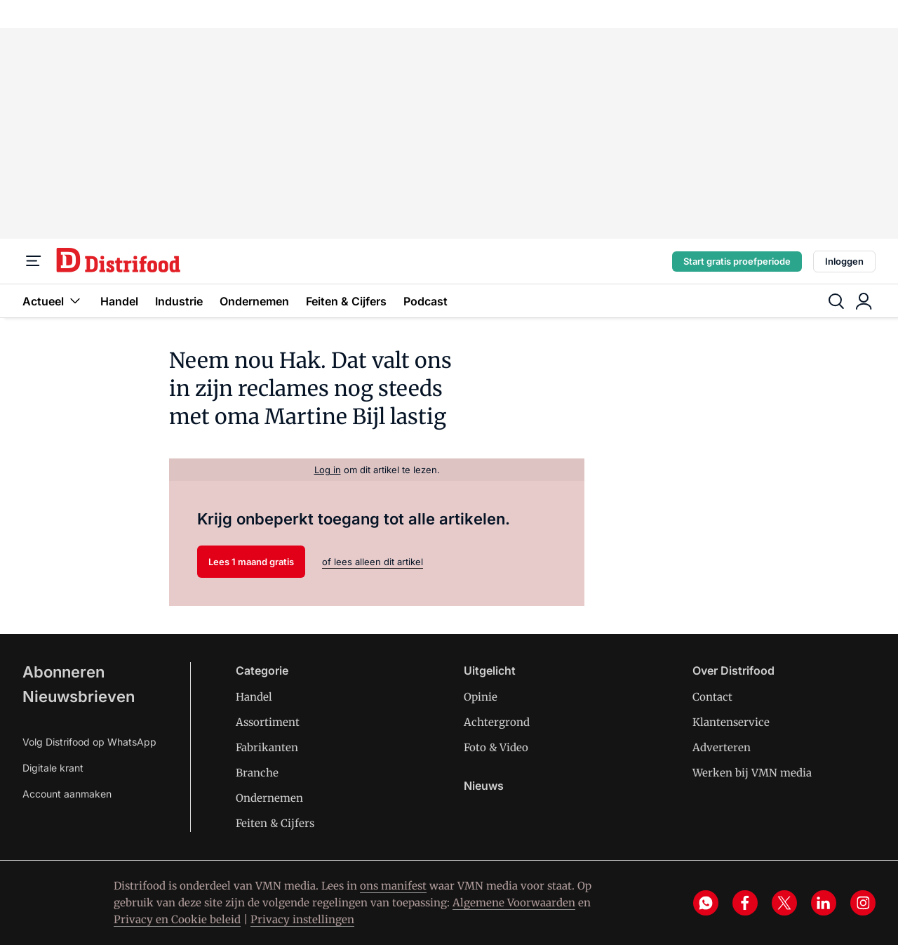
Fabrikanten (267, 747)
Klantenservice (731, 722)
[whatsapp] (705, 903)
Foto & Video (496, 747)
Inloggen (844, 261)
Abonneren (63, 672)
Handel (119, 301)
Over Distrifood (733, 670)
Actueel (52, 300)
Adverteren (721, 747)
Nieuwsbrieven (78, 696)
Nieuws (484, 786)
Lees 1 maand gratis (251, 561)
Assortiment (268, 722)
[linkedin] (823, 903)
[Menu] (33, 261)
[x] (784, 903)
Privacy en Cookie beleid (177, 919)
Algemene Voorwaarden (514, 902)
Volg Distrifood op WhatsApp (89, 742)
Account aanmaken (67, 794)
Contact (712, 696)
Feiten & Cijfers (346, 301)
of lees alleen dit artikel (372, 561)
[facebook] (745, 903)
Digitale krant (52, 768)
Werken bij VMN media (752, 772)
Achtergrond (497, 722)
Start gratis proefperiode (737, 261)
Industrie (179, 301)
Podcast (425, 301)
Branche (257, 772)
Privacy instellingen (302, 919)
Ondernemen (254, 301)
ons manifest (393, 885)
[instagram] (863, 903)
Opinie (480, 696)
